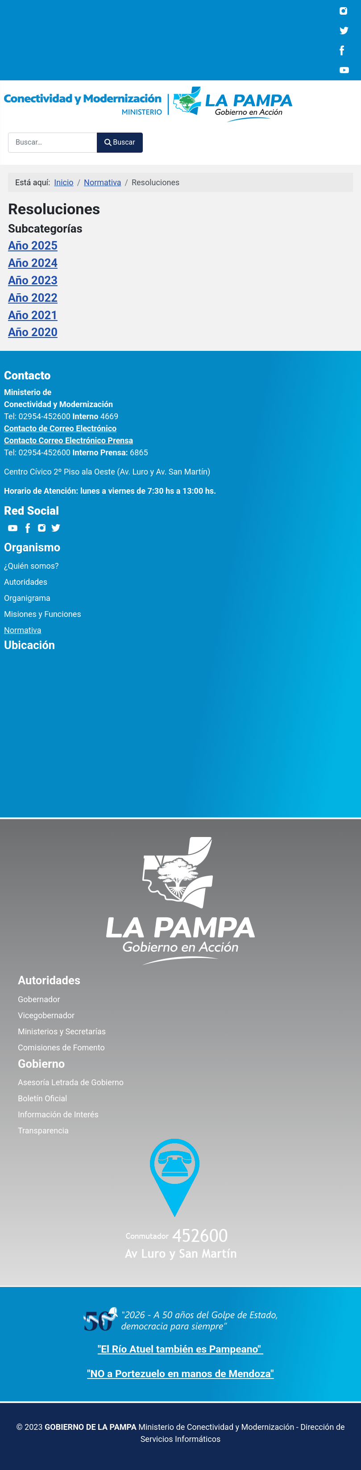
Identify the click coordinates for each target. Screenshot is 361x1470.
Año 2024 (33, 263)
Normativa (22, 630)
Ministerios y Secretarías (62, 1031)
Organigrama (27, 598)
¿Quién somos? (31, 566)
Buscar (119, 142)
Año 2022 (33, 297)
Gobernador (39, 999)
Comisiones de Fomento (61, 1047)
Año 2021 (33, 315)
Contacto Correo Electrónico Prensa (68, 440)
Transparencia (43, 1130)
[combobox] (52, 143)
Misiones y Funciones (42, 614)
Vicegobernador (46, 1015)
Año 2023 (33, 280)
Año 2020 (33, 332)
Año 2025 (33, 245)
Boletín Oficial (42, 1098)
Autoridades (25, 582)
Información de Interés (58, 1114)
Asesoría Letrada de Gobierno (71, 1082)
